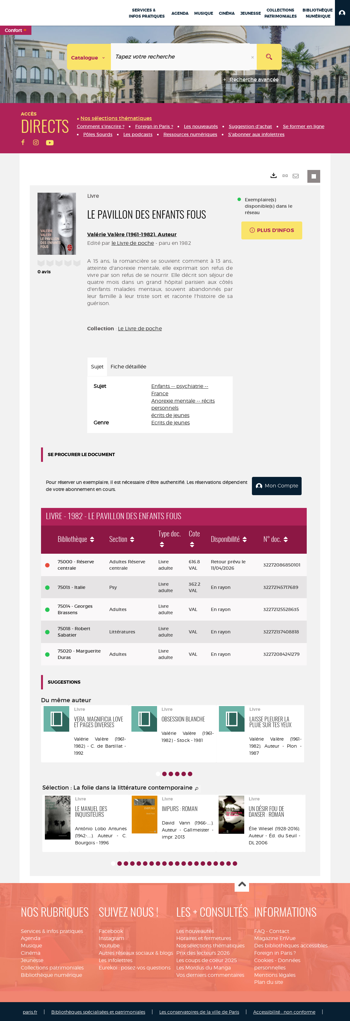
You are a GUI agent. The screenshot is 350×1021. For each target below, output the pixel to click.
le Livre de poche (133, 243)
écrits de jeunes (170, 415)
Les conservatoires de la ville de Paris (199, 1011)
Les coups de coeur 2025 (206, 959)
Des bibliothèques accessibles (291, 945)
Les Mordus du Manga (203, 966)
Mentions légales (275, 974)
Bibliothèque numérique (51, 974)
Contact (279, 930)
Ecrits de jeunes (170, 423)
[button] (342, 13)
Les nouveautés (195, 930)
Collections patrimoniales (52, 966)
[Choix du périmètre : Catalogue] (89, 56)
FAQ (259, 930)
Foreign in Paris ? (275, 952)
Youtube (109, 945)
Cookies (263, 959)
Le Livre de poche (140, 329)
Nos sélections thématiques (210, 945)
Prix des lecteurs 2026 (203, 952)
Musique (31, 945)
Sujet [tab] (97, 367)
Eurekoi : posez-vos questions (135, 966)
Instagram (111, 937)
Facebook (111, 930)
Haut (242, 883)
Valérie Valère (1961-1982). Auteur (132, 234)
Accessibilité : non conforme (284, 1011)
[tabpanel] (160, 405)
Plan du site (268, 981)
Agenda (30, 937)
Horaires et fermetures (203, 937)
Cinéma (30, 952)
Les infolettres (115, 959)
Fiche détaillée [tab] (128, 367)
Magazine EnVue (275, 937)
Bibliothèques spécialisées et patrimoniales (98, 1011)
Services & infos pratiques (52, 930)
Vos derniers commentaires (210, 974)
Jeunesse (32, 959)
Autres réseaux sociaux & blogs (136, 952)
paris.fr (30, 1011)
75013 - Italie (71, 586)
